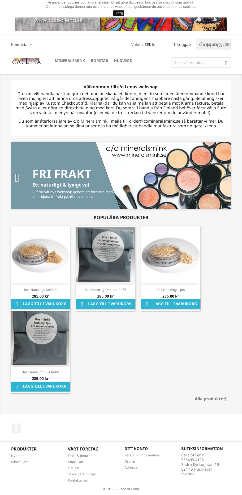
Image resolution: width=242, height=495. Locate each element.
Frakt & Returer (80, 455)
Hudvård (123, 60)
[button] (27, 175)
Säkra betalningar (82, 474)
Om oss (74, 468)
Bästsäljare (20, 461)
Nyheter (17, 455)
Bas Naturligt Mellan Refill (105, 289)
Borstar (99, 60)
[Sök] (201, 62)
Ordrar (130, 461)
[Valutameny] (153, 45)
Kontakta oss (23, 44)
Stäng (118, 13)
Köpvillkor (75, 461)
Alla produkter (213, 399)
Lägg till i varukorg (40, 304)
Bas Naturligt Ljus (170, 289)
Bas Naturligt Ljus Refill (40, 372)
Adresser (132, 467)
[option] (121, 175)
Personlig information (142, 455)
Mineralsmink (70, 60)
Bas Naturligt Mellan (40, 289)
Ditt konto (136, 448)
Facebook (16, 428)
